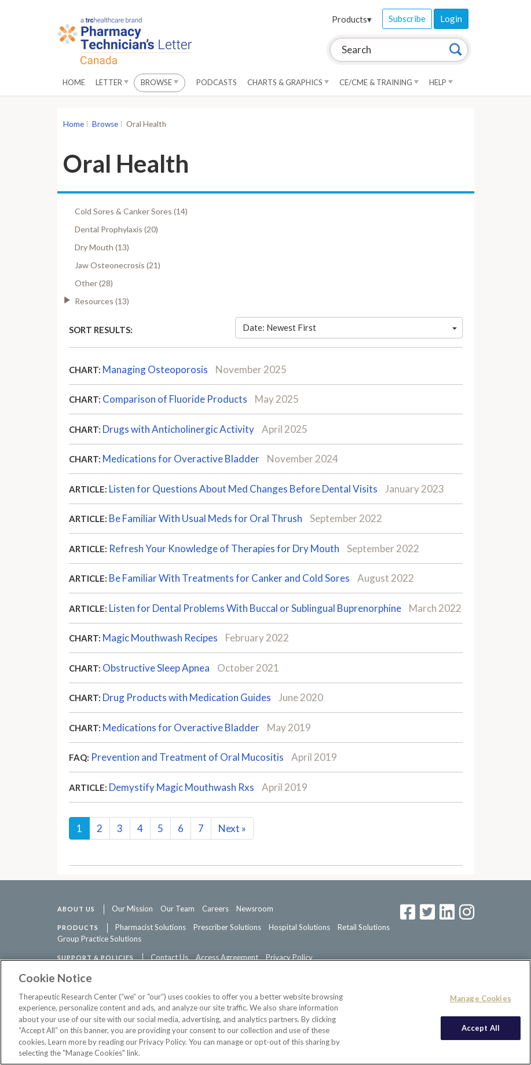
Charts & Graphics (288, 82)
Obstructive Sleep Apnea (156, 668)
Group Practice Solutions (99, 938)
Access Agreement (227, 957)
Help (441, 82)
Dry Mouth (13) (102, 247)
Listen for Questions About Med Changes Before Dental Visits (243, 489)
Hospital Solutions (299, 927)
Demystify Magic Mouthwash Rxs (181, 787)
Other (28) (94, 283)
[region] (265, 1012)
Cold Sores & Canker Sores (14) (131, 211)
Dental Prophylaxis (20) (116, 229)
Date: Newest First (350, 327)
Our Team (177, 908)
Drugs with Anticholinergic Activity (178, 429)
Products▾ (352, 19)
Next (232, 828)
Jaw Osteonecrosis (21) (117, 265)
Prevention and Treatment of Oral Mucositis (187, 757)
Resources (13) (102, 301)
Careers (215, 908)
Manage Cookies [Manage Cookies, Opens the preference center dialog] (480, 998)
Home (74, 82)
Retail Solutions (364, 927)
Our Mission (132, 908)
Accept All (481, 1027)
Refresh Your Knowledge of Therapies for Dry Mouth (224, 548)
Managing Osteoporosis (155, 369)
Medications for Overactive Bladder (180, 459)
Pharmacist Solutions (150, 927)
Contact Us (169, 957)
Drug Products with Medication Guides (186, 697)
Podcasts (216, 82)
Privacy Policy (289, 957)
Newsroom (254, 908)
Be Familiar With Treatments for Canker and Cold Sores (229, 578)
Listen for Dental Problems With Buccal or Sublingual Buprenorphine (255, 608)
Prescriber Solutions (227, 927)
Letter (112, 82)
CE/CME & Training (379, 82)
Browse (159, 82)
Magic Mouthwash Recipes (160, 638)
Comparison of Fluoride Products (174, 399)
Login (451, 18)
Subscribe (407, 18)
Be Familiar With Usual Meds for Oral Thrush (205, 518)
